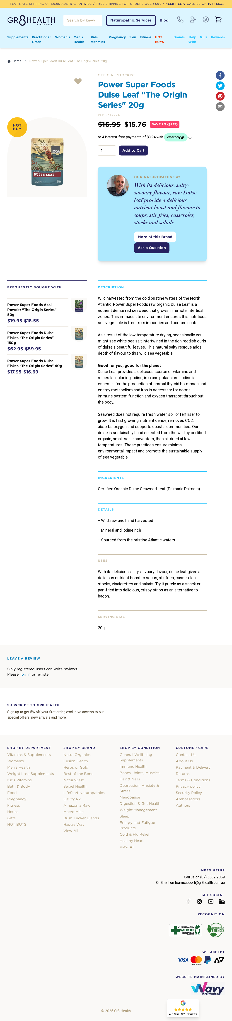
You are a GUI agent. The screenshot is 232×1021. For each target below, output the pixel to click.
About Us (184, 761)
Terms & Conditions (193, 780)
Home (14, 61)
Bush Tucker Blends (81, 818)
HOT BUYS (159, 39)
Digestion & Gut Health (140, 803)
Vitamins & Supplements (29, 755)
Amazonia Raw (76, 805)
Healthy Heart (132, 841)
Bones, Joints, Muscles (140, 773)
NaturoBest (73, 780)
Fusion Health (75, 761)
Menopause (130, 797)
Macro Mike (73, 812)
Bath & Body (18, 786)
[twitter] (220, 85)
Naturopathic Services (131, 20)
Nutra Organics (77, 755)
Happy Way (73, 824)
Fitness (145, 37)
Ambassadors (188, 799)
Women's (62, 37)
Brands (179, 37)
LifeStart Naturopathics (84, 793)
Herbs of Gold (75, 767)
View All (70, 831)
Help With (192, 39)
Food (12, 793)
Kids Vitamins (98, 39)
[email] (220, 106)
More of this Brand (155, 237)
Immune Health (133, 766)
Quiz (203, 37)
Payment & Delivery (193, 767)
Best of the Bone (78, 774)
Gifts (11, 818)
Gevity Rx (72, 799)
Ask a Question (152, 248)
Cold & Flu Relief (135, 834)
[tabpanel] (47, 157)
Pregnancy (117, 37)
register (43, 674)
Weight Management (138, 810)
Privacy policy (188, 786)
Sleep (124, 816)
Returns (183, 774)
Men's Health (79, 39)
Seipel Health (75, 786)
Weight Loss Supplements (30, 774)
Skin (132, 37)
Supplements (17, 37)
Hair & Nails (130, 779)
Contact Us (186, 755)
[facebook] (220, 75)
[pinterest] (220, 96)
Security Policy (189, 793)
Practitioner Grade (41, 39)
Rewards (218, 37)
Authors (183, 805)
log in (26, 674)
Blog (164, 20)
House (12, 812)
